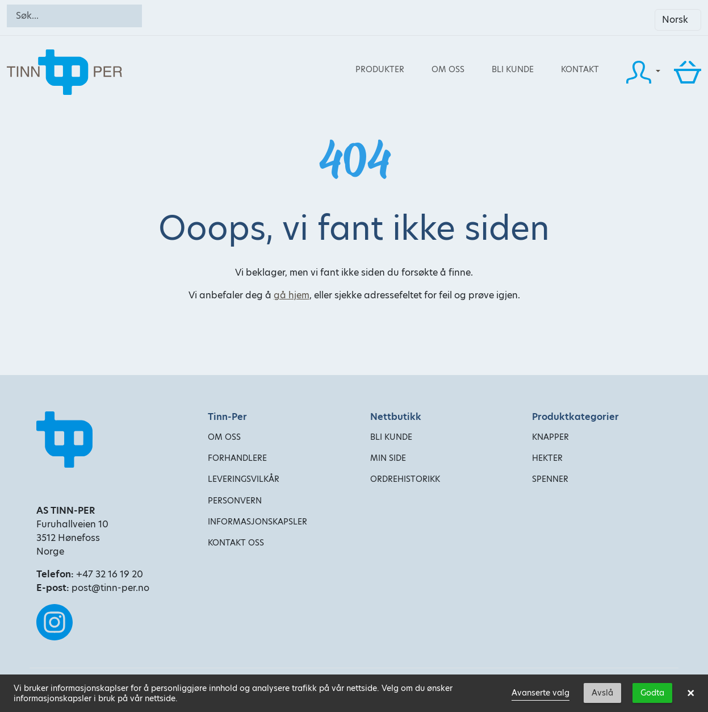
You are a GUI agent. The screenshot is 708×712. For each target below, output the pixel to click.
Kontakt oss (236, 542)
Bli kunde (513, 69)
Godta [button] (652, 692)
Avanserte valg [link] (540, 692)
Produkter (379, 69)
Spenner (550, 479)
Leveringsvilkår (243, 479)
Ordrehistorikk (405, 479)
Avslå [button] (602, 692)
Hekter (547, 458)
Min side (388, 458)
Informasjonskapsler (257, 521)
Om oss (447, 69)
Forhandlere (237, 458)
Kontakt (580, 69)
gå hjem (291, 295)
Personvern (235, 500)
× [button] (690, 693)
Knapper (550, 437)
